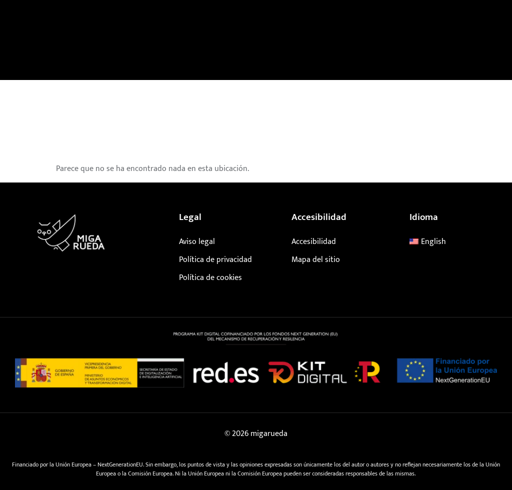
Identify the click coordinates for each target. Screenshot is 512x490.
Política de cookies (210, 277)
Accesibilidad (314, 241)
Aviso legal (197, 241)
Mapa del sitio (316, 259)
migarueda (269, 433)
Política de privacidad (215, 259)
